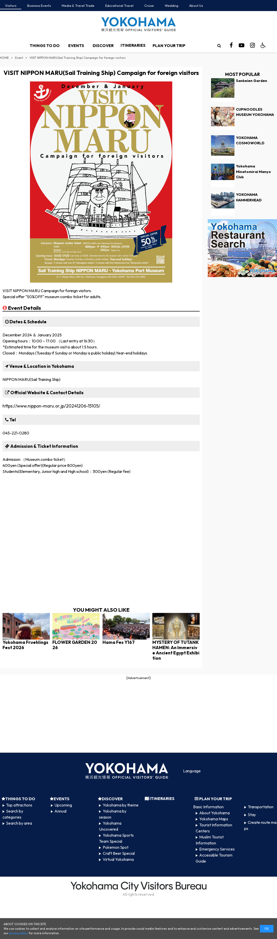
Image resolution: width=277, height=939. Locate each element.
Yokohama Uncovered (110, 826)
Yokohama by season (112, 814)
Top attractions (19, 805)
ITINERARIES (133, 45)
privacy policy (18, 933)
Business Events (39, 6)
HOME (4, 58)
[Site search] (219, 45)
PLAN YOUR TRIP (169, 45)
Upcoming (63, 805)
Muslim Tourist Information (210, 839)
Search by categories (13, 814)
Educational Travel (119, 6)
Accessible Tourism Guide (214, 858)
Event (19, 58)
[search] (219, 45)
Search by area (19, 823)
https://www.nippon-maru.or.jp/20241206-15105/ (51, 406)
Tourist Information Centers (214, 827)
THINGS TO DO (45, 45)
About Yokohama (214, 812)
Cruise (149, 6)
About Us (196, 6)
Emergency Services (217, 849)
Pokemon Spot (115, 847)
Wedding (171, 6)
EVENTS (76, 45)
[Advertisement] (138, 716)
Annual (60, 811)
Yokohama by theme (120, 805)
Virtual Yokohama (118, 859)
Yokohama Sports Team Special (116, 838)
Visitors (10, 6)
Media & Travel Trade (78, 6)
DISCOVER (103, 45)
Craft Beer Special (119, 853)
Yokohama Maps (213, 818)
